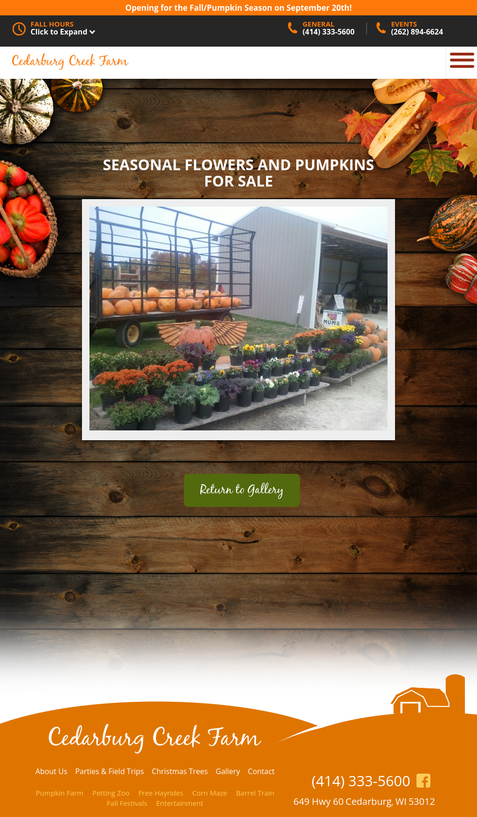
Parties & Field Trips (109, 771)
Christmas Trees (180, 771)
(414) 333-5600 (361, 780)
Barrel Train (255, 792)
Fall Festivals (127, 803)
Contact (261, 771)
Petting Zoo (110, 792)
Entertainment (179, 803)
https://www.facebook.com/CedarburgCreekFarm (423, 781)
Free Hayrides (160, 792)
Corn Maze (209, 792)
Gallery (228, 771)
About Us (51, 771)
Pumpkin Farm (59, 792)
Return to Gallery (242, 490)
